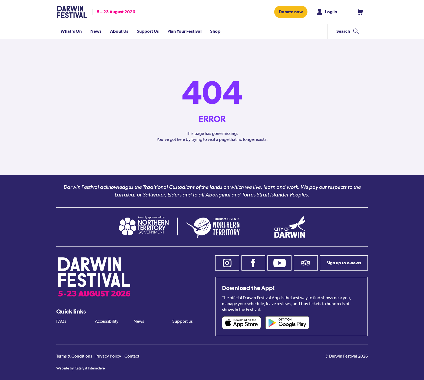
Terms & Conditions (74, 356)
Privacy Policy (108, 356)
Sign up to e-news (343, 262)
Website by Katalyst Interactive (80, 368)
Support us (182, 321)
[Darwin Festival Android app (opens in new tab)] (287, 322)
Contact (131, 356)
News (139, 321)
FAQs (61, 321)
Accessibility (106, 321)
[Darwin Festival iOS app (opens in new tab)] (241, 322)
